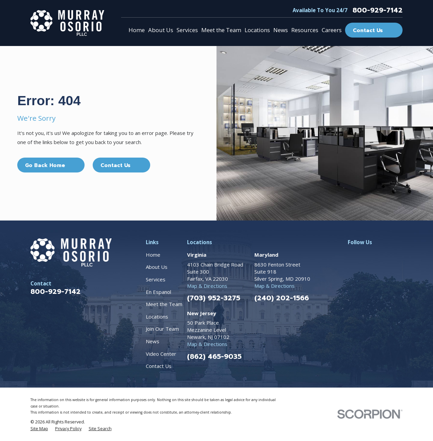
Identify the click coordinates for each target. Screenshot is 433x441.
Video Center (161, 353)
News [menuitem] (280, 30)
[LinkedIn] (381, 254)
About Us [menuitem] (160, 30)
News (152, 341)
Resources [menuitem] (304, 30)
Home (153, 254)
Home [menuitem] (137, 30)
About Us (156, 266)
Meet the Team (164, 304)
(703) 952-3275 (213, 298)
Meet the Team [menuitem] (221, 30)
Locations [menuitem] (257, 30)
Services (155, 279)
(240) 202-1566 (281, 298)
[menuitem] (39, 429)
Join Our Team (162, 328)
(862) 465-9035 (214, 356)
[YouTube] (412, 254)
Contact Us (159, 366)
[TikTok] (397, 254)
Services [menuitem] (187, 30)
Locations (157, 316)
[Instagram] (366, 254)
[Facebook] (351, 254)
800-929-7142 (377, 10)
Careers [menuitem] (332, 30)
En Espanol (158, 291)
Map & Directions (207, 285)
